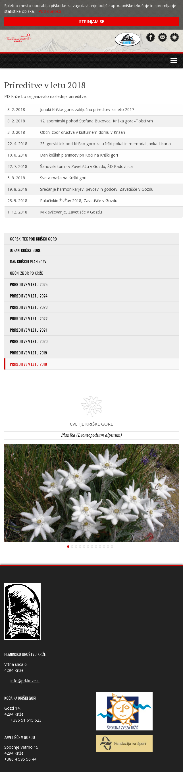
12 (112, 546)
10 (104, 546)
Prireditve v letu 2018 (28, 364)
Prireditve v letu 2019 (28, 353)
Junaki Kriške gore (25, 250)
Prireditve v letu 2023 (28, 307)
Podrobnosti (49, 11)
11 (108, 546)
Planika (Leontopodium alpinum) (91, 435)
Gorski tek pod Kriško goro (33, 239)
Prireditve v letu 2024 (28, 296)
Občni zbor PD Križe (26, 273)
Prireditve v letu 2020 (28, 341)
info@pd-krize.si (25, 680)
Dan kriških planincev (28, 261)
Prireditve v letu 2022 (28, 318)
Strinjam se (91, 21)
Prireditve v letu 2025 (28, 284)
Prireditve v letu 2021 (28, 330)
